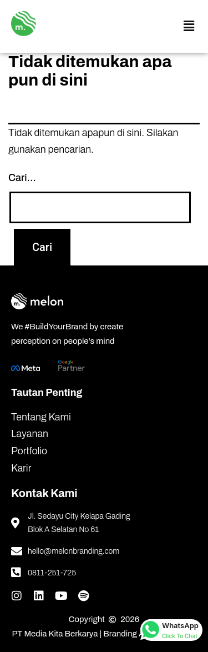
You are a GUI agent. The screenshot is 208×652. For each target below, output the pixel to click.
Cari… (22, 177)
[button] (188, 26)
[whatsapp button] (171, 630)
